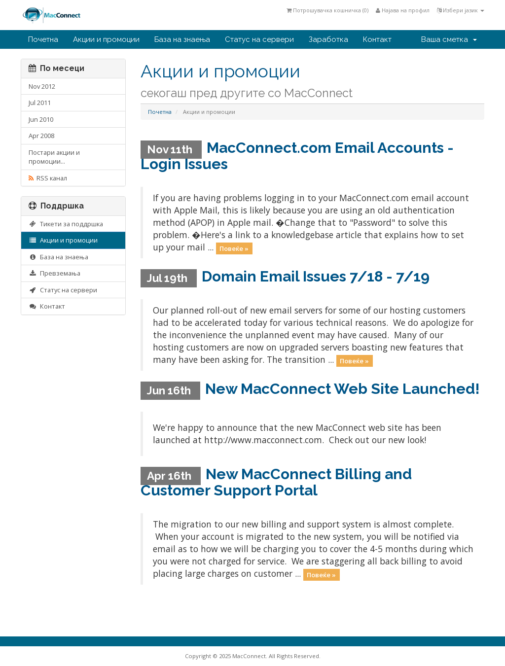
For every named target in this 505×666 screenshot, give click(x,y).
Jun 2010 (41, 119)
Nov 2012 (42, 86)
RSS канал (48, 178)
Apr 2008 (41, 135)
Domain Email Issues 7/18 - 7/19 (316, 276)
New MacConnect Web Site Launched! (342, 388)
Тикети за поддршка (66, 223)
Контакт (377, 39)
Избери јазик (460, 10)
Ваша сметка (449, 39)
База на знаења (182, 39)
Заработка (328, 39)
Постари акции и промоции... (54, 157)
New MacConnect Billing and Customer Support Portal (276, 482)
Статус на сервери (259, 39)
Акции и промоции (106, 39)
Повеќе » (234, 248)
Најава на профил (403, 10)
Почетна (43, 39)
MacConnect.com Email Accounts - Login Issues (297, 156)
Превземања (54, 273)
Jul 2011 (40, 102)
